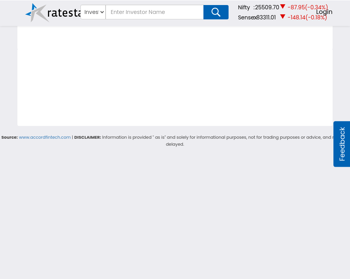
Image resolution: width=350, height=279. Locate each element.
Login (324, 11)
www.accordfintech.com (45, 137)
